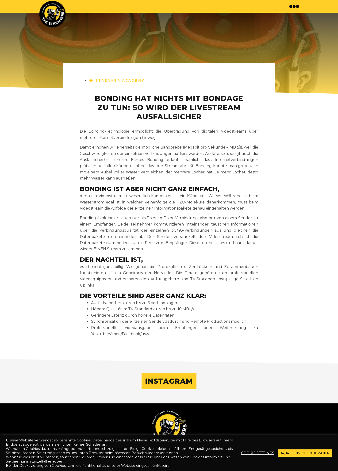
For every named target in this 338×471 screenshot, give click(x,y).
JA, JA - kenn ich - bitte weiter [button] (304, 453)
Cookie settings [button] (257, 453)
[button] (295, 6)
